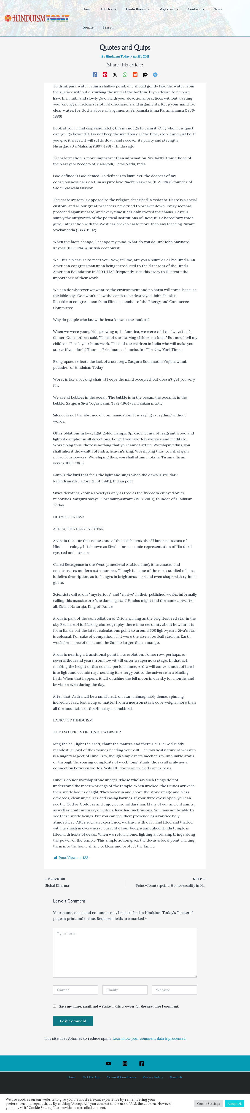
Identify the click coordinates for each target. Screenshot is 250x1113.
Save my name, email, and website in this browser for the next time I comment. (119, 1007)
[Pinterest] (105, 74)
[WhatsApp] (125, 74)
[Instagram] (125, 1063)
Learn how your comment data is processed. (152, 1039)
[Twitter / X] (115, 74)
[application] (110, 9)
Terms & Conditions (121, 1077)
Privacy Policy (150, 1077)
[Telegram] (155, 74)
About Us (171, 1077)
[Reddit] (135, 74)
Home (76, 1077)
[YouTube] (108, 1063)
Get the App (93, 1077)
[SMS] (145, 74)
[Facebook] (95, 74)
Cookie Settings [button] (208, 1104)
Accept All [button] (235, 1104)
